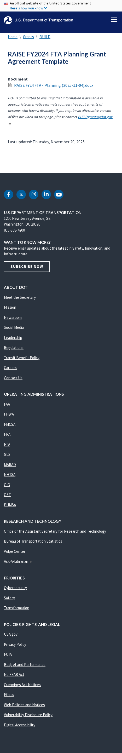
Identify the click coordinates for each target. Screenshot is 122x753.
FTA (7, 444)
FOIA (8, 654)
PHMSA (10, 504)
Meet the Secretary (20, 297)
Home (13, 36)
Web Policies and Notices (24, 704)
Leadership (13, 337)
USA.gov (11, 634)
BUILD (44, 36)
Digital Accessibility (19, 724)
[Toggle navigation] (114, 19)
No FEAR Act (14, 674)
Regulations (14, 347)
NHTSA (9, 474)
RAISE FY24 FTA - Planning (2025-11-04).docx (53, 85)
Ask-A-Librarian (18, 561)
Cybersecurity (15, 587)
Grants (28, 36)
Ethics (9, 694)
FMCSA (9, 424)
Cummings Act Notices (22, 684)
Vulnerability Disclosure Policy (28, 714)
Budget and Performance (24, 664)
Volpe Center (14, 551)
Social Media (14, 327)
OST (7, 494)
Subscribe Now (26, 266)
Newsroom (13, 317)
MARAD (10, 464)
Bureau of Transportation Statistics (33, 541)
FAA (7, 404)
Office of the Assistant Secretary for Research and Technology (55, 531)
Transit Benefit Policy (21, 357)
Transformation (16, 607)
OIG (7, 484)
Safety (9, 597)
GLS (7, 454)
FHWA (9, 414)
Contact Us (13, 377)
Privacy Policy (15, 644)
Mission (10, 307)
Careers (10, 367)
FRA (7, 434)
